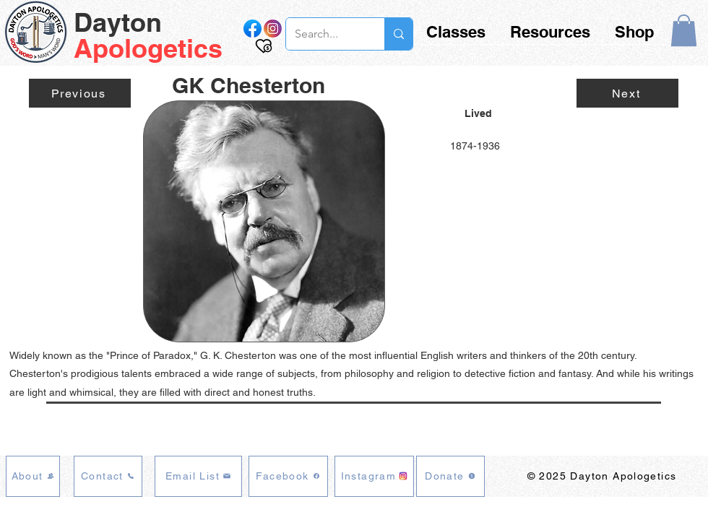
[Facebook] (288, 476)
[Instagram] (374, 476)
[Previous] (80, 93)
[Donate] (450, 476)
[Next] (627, 93)
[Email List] (198, 476)
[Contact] (108, 476)
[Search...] (324, 34)
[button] (683, 30)
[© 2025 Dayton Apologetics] (603, 476)
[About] (33, 476)
